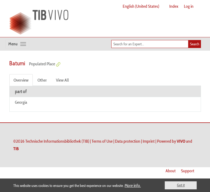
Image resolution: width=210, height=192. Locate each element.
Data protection (127, 141)
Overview (21, 80)
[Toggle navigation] (17, 44)
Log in (188, 6)
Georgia (21, 102)
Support (187, 170)
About (171, 170)
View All (62, 80)
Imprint (149, 141)
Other (42, 80)
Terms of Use (102, 141)
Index (173, 6)
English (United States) (141, 6)
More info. (133, 185)
